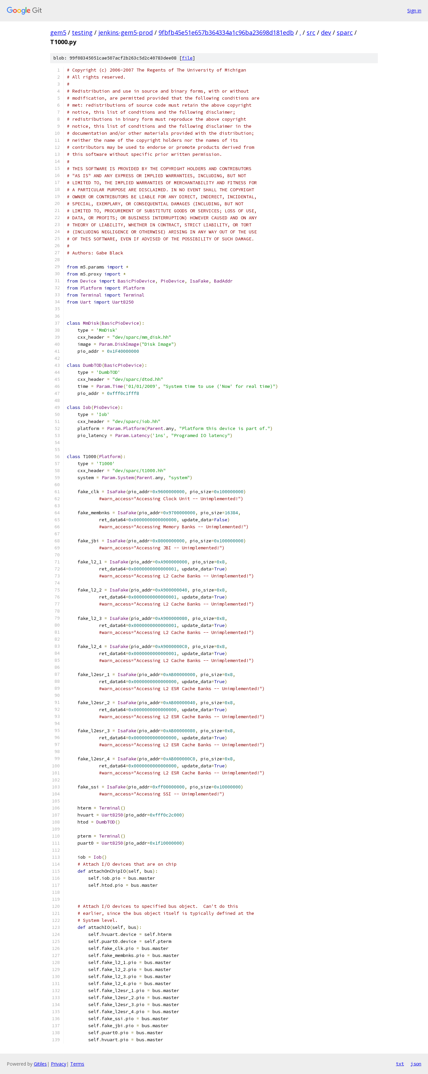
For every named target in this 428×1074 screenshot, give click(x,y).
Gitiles (40, 1064)
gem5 (58, 32)
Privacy (58, 1064)
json (416, 1064)
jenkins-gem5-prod (125, 32)
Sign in (414, 10)
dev (326, 32)
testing (82, 32)
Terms (77, 1064)
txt (400, 1064)
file (187, 58)
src (311, 32)
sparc (345, 32)
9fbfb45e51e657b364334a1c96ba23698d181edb (226, 32)
